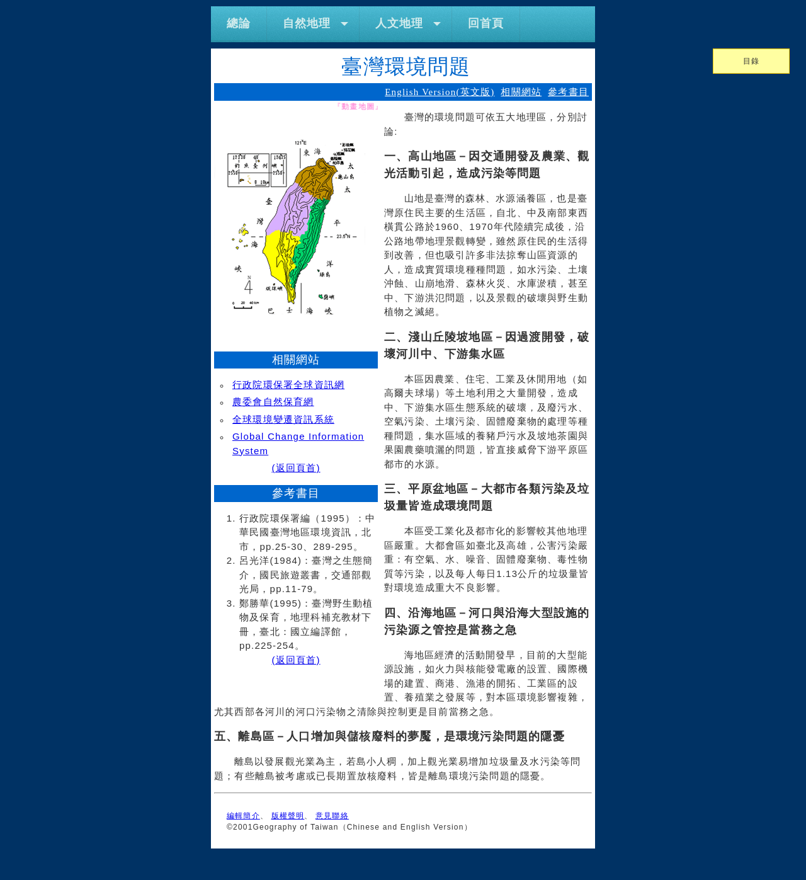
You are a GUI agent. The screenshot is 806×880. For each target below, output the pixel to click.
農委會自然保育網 (273, 401)
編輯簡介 (243, 815)
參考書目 (568, 92)
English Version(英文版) (439, 92)
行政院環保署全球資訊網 (288, 384)
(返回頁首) (295, 467)
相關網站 (521, 92)
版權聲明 (288, 815)
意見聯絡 (332, 815)
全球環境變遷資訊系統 (283, 419)
